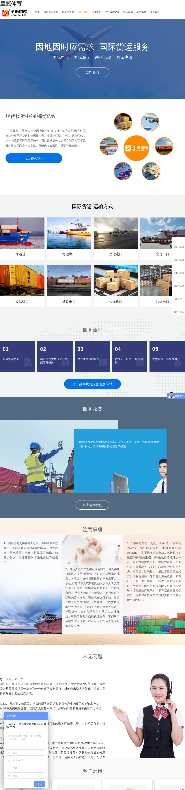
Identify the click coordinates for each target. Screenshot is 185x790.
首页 (37, 12)
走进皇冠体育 (52, 12)
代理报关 (100, 12)
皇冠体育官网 (117, 12)
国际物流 (86, 12)
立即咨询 (92, 72)
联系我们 (162, 12)
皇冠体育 (11, 3)
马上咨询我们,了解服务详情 (92, 384)
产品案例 (134, 12)
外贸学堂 (148, 12)
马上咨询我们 (34, 158)
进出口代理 (70, 12)
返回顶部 (178, 312)
